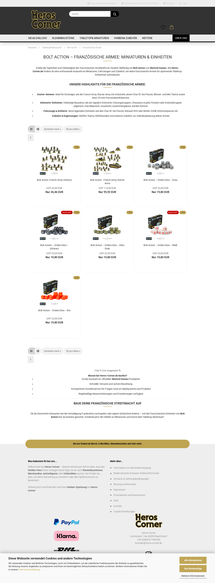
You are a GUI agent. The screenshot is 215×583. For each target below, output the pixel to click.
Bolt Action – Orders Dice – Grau (160, 180)
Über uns (168, 3)
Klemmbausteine (63, 38)
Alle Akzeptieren (193, 560)
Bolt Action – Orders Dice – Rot (54, 310)
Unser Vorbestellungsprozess (101, 3)
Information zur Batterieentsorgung (132, 467)
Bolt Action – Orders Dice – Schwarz (54, 246)
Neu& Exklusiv (37, 38)
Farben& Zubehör (125, 38)
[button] (171, 27)
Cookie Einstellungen (124, 511)
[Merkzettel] (163, 27)
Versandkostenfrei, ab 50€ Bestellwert (140, 3)
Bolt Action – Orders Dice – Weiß (160, 245)
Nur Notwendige (193, 568)
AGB (115, 500)
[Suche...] (115, 14)
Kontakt (117, 506)
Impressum (119, 489)
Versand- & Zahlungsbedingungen (131, 478)
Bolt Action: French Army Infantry (54, 180)
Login (183, 3)
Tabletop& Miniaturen (94, 38)
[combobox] (52, 129)
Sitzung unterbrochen (124, 484)
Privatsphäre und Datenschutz (129, 495)
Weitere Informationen (193, 576)
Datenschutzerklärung (29, 569)
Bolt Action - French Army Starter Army (107, 181)
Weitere (147, 38)
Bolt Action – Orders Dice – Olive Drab (107, 246)
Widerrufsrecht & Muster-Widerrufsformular (136, 473)
